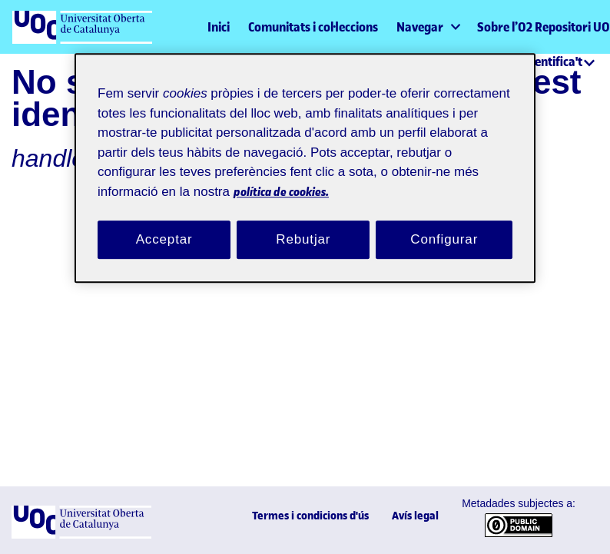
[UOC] (81, 535)
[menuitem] (427, 26)
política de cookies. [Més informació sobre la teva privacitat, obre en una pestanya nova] (378, 175)
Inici (218, 26)
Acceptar (164, 223)
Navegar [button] (419, 26)
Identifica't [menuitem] (553, 61)
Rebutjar (303, 223)
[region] (305, 161)
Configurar (444, 223)
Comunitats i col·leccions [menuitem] (313, 26)
